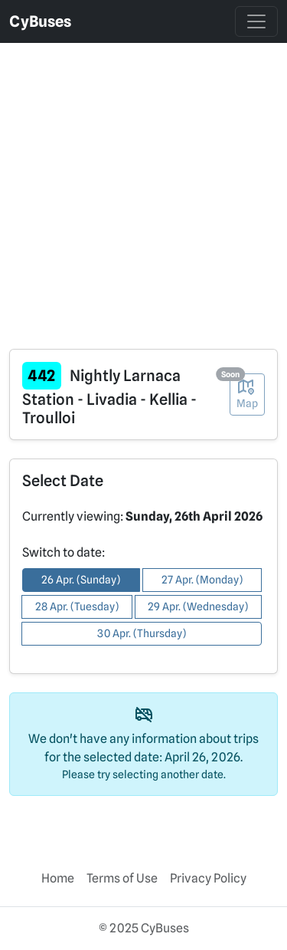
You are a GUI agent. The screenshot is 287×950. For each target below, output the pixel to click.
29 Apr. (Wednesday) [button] (198, 606)
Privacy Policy (208, 878)
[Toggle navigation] (256, 21)
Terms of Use (122, 878)
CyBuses (40, 21)
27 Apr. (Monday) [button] (202, 580)
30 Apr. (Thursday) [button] (141, 633)
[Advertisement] (143, 186)
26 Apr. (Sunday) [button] (80, 580)
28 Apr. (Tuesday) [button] (77, 606)
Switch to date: (63, 552)
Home (57, 878)
